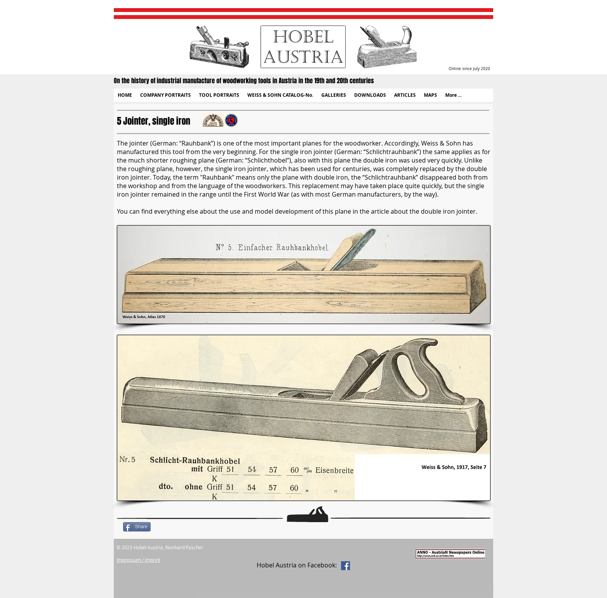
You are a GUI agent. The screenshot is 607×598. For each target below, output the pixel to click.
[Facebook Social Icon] (345, 565)
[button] (165, 95)
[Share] (137, 526)
